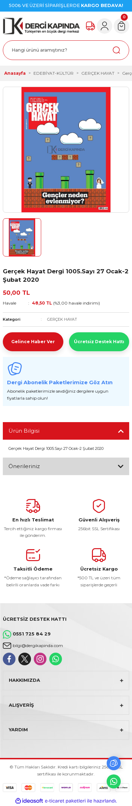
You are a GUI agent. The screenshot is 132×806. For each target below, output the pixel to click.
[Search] (66, 50)
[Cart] (121, 26)
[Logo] (41, 26)
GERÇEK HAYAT (62, 319)
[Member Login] (104, 26)
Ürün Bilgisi (23, 430)
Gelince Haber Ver (33, 341)
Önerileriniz (24, 466)
